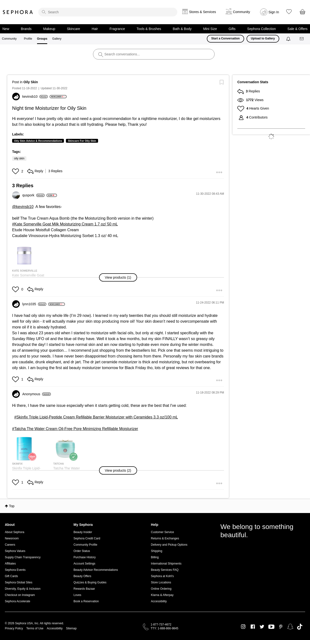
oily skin (19, 158)
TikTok (300, 627)
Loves (77, 595)
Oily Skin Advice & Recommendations (38, 140)
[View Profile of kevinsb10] (35, 96)
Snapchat (290, 627)
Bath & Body (182, 29)
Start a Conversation (225, 38)
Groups (42, 38)
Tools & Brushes (149, 29)
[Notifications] (289, 38)
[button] (16, 171)
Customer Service (162, 532)
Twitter (262, 627)
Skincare (73, 29)
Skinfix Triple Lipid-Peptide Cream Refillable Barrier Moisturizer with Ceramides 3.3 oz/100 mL (97, 417)
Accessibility (159, 601)
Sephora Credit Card (87, 538)
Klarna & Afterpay (162, 595)
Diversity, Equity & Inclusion (22, 588)
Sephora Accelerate (17, 601)
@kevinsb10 (22, 207)
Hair (95, 29)
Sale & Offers (297, 29)
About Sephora (14, 532)
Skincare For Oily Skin (82, 140)
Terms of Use (35, 628)
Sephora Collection (261, 29)
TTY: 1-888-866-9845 (164, 628)
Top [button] (12, 506)
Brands (26, 29)
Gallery (56, 38)
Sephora (17, 12)
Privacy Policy (14, 628)
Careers (10, 544)
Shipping (156, 551)
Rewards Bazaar (84, 588)
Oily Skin (30, 82)
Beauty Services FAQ (164, 570)
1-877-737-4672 (161, 624)
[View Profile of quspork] (33, 195)
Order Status (82, 551)
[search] (107, 12)
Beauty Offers (82, 576)
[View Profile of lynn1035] (34, 304)
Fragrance (117, 29)
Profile (28, 38)
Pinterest (281, 627)
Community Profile (85, 544)
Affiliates (10, 563)
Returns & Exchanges (165, 538)
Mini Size (210, 29)
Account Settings (84, 563)
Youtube (271, 627)
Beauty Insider (83, 532)
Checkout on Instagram (20, 595)
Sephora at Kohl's (162, 576)
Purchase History (85, 557)
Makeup (49, 29)
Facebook (253, 627)
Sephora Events (15, 570)
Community (9, 38)
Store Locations (161, 582)
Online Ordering (161, 588)
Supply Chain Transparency (22, 557)
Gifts (232, 29)
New (5, 29)
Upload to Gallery (263, 38)
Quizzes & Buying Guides (90, 582)
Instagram (243, 627)
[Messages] (302, 38)
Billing (155, 557)
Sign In (274, 12)
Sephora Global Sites (18, 582)
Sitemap (71, 628)
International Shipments (166, 563)
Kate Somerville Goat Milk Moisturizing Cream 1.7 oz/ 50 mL (66, 224)
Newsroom (12, 538)
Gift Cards (11, 576)
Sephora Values (15, 551)
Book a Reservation (86, 601)
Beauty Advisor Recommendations (96, 570)
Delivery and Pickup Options (169, 544)
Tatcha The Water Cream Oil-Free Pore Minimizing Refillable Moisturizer (76, 429)
